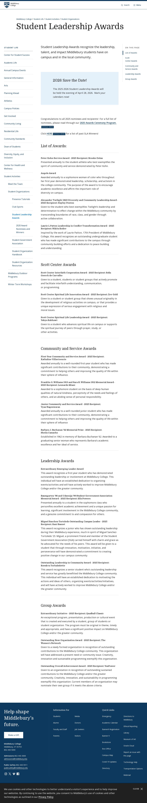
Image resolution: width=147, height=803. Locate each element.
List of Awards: (131, 53)
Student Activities (52, 19)
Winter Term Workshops (20, 284)
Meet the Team (15, 184)
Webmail (127, 775)
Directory (106, 768)
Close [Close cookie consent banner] (138, 789)
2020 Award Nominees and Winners (23, 229)
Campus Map (107, 755)
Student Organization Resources (22, 264)
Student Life (38, 19)
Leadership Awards (133, 74)
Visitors (78, 736)
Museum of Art (130, 739)
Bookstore (106, 742)
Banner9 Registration (110, 729)
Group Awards (131, 79)
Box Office (106, 749)
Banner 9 (106, 736)
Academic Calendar (110, 723)
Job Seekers (79, 729)
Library (126, 733)
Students (56, 716)
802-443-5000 (9, 750)
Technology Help (130, 762)
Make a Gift (13, 735)
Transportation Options (133, 768)
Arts (6, 85)
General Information (13, 78)
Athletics (8, 100)
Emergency (106, 716)
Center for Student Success (17, 55)
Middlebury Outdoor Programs (17, 275)
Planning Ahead (11, 93)
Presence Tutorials (21, 199)
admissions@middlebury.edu (15, 759)
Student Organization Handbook (22, 253)
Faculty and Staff (60, 729)
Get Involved (10, 116)
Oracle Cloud (129, 745)
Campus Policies (11, 108)
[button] (125, 5)
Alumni (56, 723)
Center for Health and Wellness (14, 167)
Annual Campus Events (15, 70)
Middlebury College (24, 19)
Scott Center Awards (131, 59)
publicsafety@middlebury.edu (16, 768)
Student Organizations (70, 19)
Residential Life (11, 131)
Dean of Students (12, 146)
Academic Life (10, 62)
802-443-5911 (21, 765)
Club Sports (17, 206)
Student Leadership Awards (22, 216)
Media (77, 716)
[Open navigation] (137, 5)
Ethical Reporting (130, 726)
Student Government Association (22, 242)
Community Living (12, 123)
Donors (78, 723)
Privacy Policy (45, 796)
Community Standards (14, 138)
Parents (56, 736)
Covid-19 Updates (109, 762)
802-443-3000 (20, 756)
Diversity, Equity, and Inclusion (14, 156)
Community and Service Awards (131, 67)
